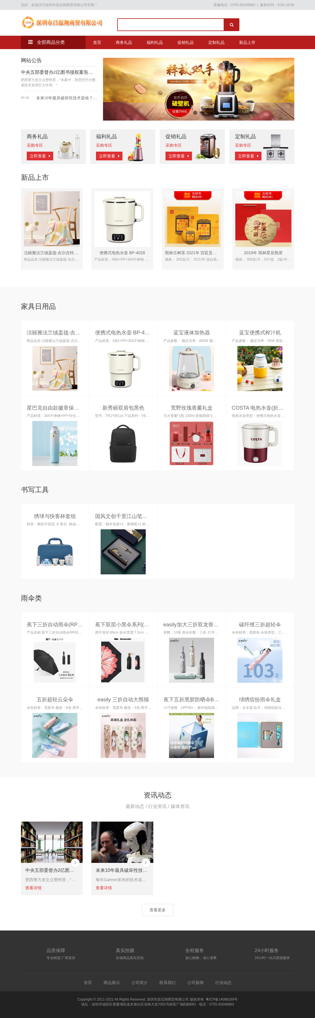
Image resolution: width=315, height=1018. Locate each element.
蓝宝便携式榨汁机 (260, 333)
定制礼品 (216, 42)
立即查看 (40, 156)
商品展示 (112, 982)
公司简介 (139, 982)
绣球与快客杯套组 (55, 516)
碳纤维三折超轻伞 (260, 625)
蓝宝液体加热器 (191, 333)
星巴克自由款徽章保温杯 (55, 408)
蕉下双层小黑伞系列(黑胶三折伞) (133, 625)
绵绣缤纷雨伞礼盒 (260, 699)
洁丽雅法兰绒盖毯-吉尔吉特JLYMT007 (58, 252)
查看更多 (158, 910)
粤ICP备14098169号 (221, 999)
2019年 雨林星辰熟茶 (263, 252)
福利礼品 (155, 42)
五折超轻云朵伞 (55, 699)
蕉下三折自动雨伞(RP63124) (60, 625)
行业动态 (223, 982)
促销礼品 (185, 42)
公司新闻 (195, 982)
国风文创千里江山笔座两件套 (129, 516)
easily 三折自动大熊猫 (123, 699)
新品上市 (247, 42)
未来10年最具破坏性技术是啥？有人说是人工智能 (66, 98)
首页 (97, 42)
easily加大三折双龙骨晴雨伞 (196, 625)
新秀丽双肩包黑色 (123, 408)
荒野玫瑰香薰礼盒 (192, 408)
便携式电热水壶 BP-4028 (122, 252)
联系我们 (167, 982)
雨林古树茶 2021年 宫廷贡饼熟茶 (195, 252)
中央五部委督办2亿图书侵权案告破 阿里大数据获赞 (59, 72)
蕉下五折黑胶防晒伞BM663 (195, 699)
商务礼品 (124, 42)
